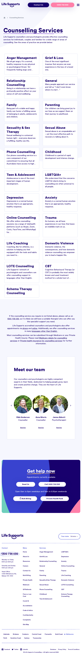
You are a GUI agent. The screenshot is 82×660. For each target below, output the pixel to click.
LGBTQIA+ (65, 552)
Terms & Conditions (73, 649)
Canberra (25, 634)
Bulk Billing (25, 499)
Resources (26, 561)
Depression (65, 556)
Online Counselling (67, 566)
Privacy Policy (62, 649)
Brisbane (16, 634)
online (34, 328)
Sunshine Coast (15, 638)
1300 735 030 (62, 5)
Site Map (26, 624)
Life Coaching (66, 575)
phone (25, 328)
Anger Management (46, 552)
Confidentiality (28, 615)
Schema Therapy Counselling (67, 595)
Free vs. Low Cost (27, 595)
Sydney (26, 638)
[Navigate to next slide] (70, 405)
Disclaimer (53, 649)
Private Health (27, 580)
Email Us (25, 484)
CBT (62, 589)
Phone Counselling (46, 589)
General (42, 566)
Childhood (43, 594)
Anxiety (64, 561)
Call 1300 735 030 (52, 484)
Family (42, 570)
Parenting (43, 575)
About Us (26, 556)
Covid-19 (26, 601)
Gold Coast (59, 634)
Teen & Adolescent (46, 599)
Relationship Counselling (48, 561)
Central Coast (36, 634)
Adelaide (6, 634)
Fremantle (48, 634)
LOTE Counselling (67, 585)
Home (25, 552)
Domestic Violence (67, 580)
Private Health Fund (54, 498)
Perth (5, 638)
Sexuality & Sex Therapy (48, 580)
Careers (25, 566)
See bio (23, 427)
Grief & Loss (44, 556)
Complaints (27, 620)
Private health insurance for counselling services (41, 341)
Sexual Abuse (44, 585)
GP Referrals (27, 589)
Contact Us (38, 5)
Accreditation (27, 605)
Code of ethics (28, 610)
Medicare (26, 585)
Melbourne (70, 634)
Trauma (63, 570)
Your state (65, 536)
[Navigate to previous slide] (11, 405)
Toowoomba (37, 638)
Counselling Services (16, 17)
